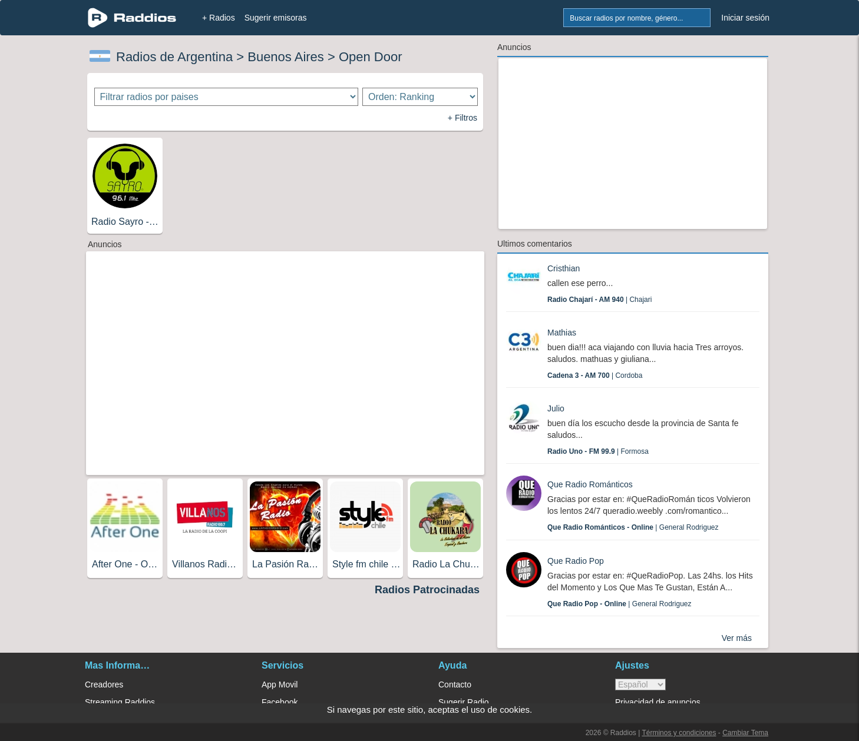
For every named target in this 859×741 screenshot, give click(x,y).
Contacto (454, 684)
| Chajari (599, 299)
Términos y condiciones (679, 733)
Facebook (280, 702)
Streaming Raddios (120, 702)
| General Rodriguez (633, 527)
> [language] (640, 684)
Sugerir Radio (463, 702)
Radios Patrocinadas (427, 590)
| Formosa (598, 451)
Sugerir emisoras (276, 17)
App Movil (280, 684)
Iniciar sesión (745, 17)
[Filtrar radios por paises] (226, 97)
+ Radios (218, 17)
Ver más (737, 638)
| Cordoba (594, 375)
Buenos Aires (285, 56)
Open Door (370, 56)
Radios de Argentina (174, 56)
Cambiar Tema (745, 733)
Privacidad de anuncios (658, 702)
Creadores (104, 684)
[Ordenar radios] (420, 97)
